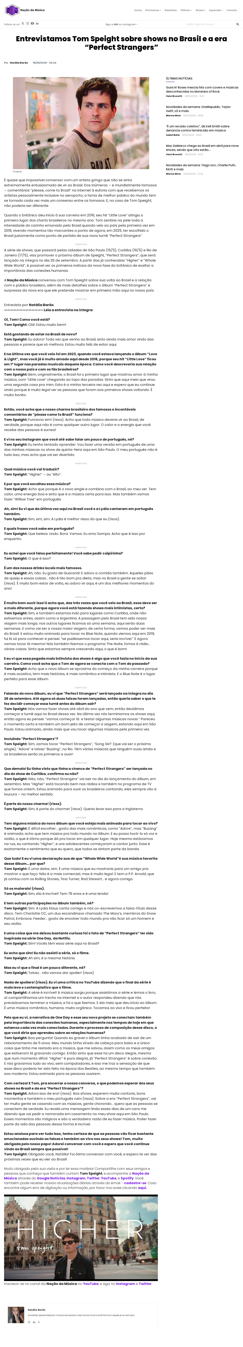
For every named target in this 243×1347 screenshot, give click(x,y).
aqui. (142, 1187)
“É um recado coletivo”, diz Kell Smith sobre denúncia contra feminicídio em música (198, 128)
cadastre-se (135, 1183)
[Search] (238, 24)
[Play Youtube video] (81, 1238)
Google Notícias (51, 1178)
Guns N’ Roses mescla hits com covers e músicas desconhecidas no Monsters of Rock (202, 89)
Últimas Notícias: (179, 78)
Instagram (76, 1178)
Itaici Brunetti (174, 96)
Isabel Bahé (173, 135)
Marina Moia (173, 115)
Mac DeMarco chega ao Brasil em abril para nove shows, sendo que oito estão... (202, 148)
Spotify (127, 1178)
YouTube (108, 1178)
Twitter (93, 1178)
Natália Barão (19, 63)
